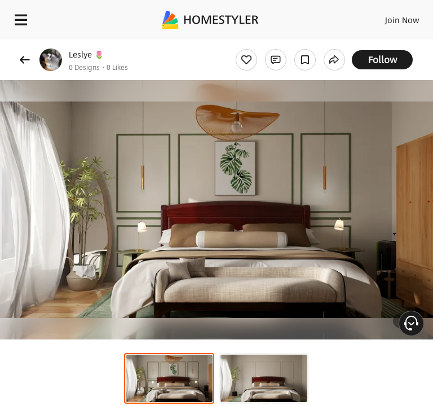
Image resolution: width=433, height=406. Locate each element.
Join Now (402, 20)
